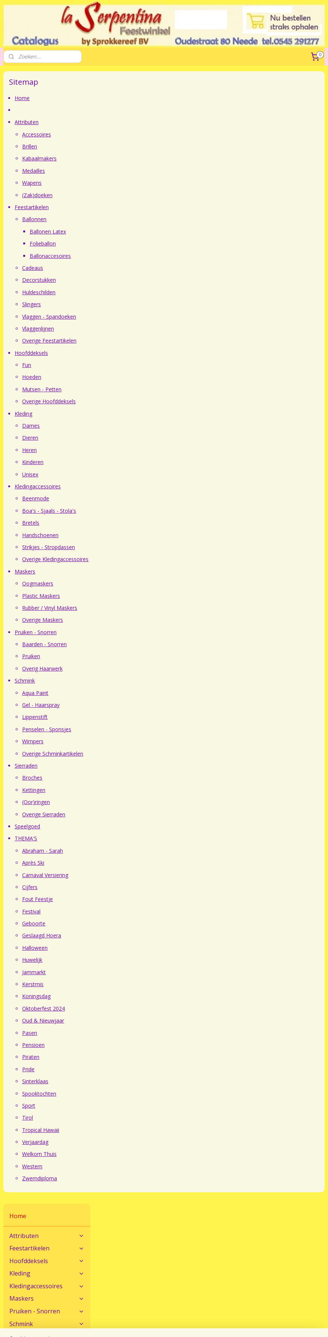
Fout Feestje (131, 899)
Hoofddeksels (125, 352)
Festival (125, 911)
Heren (123, 450)
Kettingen (127, 790)
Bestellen (233, 1227)
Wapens (125, 182)
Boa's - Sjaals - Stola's (143, 510)
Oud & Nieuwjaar (137, 1020)
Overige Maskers (136, 620)
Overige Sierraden (137, 814)
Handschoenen (134, 535)
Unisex (124, 474)
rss (238, 1311)
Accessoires (130, 134)
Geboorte (127, 923)
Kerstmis (126, 984)
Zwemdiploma (133, 1178)
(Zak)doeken (131, 195)
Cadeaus (126, 267)
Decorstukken (133, 280)
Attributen (120, 122)
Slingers (125, 304)
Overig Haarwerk (136, 668)
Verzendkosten (240, 1236)
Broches (126, 778)
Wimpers (126, 741)
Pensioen (127, 1044)
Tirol (121, 1117)
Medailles (127, 170)
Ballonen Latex (141, 231)
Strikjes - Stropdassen (142, 547)
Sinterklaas (129, 1081)
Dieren (124, 438)
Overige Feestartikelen (143, 340)
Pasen (123, 1032)
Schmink (118, 680)
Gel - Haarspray (134, 704)
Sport (122, 1105)
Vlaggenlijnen (132, 328)
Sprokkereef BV (131, 1280)
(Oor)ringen (130, 801)
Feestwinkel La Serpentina (35, 1272)
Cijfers (123, 887)
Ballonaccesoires (144, 255)
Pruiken (125, 656)
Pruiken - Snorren (129, 632)
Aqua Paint (129, 692)
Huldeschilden (132, 292)
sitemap (223, 1311)
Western (126, 1166)
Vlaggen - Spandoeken (143, 316)
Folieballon (136, 243)
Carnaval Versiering (139, 875)
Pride (122, 1069)
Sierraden (119, 765)
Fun (120, 364)
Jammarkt (127, 972)
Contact (12, 1227)
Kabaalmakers (133, 158)
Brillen (123, 146)
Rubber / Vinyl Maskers (143, 607)
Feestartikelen (125, 207)
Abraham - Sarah (136, 850)
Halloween (128, 947)
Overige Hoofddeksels (142, 401)
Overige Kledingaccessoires (149, 559)
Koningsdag (130, 996)
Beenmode (129, 498)
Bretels (124, 522)
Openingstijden (21, 1280)
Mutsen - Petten (135, 389)
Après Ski (127, 862)
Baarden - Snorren (138, 644)
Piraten (124, 1057)
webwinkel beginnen (267, 1311)
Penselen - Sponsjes (140, 729)
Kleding (117, 413)
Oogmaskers (131, 583)
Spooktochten (133, 1093)
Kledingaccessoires (131, 486)
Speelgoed (121, 826)
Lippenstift (128, 717)
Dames (124, 425)
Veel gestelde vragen (137, 1236)
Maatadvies (126, 1227)
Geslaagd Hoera (135, 935)
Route (10, 1236)
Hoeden (125, 377)
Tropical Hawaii (134, 1129)
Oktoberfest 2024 (137, 1008)
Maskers (118, 571)
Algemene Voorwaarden (141, 1272)
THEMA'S (119, 838)
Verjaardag (129, 1141)
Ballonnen (128, 219)
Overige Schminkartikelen (146, 753)
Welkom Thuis (133, 1154)
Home (115, 98)
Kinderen (126, 462)
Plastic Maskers (135, 595)
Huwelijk (126, 959)
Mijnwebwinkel (164, 1323)
